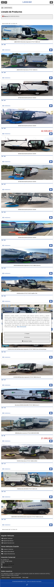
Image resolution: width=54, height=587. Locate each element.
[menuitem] (27, 538)
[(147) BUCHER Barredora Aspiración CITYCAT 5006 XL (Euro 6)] (27, 367)
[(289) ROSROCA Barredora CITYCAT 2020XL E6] (27, 60)
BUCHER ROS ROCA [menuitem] (10, 16)
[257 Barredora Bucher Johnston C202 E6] (27, 172)
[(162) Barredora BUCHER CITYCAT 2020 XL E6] (27, 479)
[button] (5, 2)
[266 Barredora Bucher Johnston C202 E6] (27, 116)
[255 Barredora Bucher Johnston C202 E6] (27, 228)
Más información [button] (21, 326)
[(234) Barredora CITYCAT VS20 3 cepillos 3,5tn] (27, 284)
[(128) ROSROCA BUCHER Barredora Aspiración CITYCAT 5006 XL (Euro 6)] (27, 507)
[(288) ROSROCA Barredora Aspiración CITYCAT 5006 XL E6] (27, 32)
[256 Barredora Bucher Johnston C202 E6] (27, 200)
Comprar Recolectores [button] (8, 553)
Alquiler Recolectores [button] (8, 543)
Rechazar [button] (27, 337)
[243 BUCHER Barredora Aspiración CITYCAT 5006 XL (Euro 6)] (27, 256)
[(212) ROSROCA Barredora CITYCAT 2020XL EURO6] (27, 311)
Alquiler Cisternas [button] (7, 538)
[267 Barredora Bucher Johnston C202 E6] (27, 88)
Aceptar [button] (27, 333)
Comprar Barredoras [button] (8, 551)
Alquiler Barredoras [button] (7, 540)
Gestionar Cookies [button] (27, 341)
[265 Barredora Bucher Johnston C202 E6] (27, 144)
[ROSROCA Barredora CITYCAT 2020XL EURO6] (27, 451)
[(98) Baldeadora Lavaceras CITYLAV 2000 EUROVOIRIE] (27, 423)
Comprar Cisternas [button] (7, 549)
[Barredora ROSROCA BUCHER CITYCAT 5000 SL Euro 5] (27, 395)
